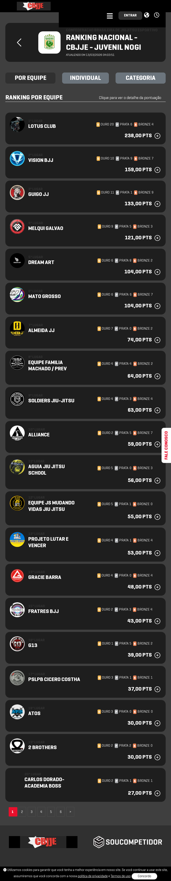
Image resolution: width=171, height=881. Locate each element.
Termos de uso (121, 876)
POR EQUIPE (30, 78)
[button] (157, 15)
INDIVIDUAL (85, 78)
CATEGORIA (140, 78)
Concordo (144, 876)
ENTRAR (130, 15)
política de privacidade (93, 876)
